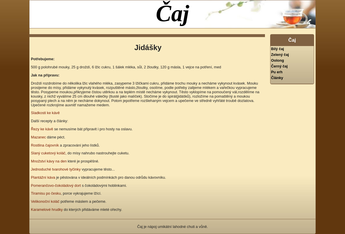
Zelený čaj (280, 54)
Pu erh (277, 72)
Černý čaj (279, 66)
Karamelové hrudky (47, 209)
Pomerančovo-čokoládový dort (56, 185)
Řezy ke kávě (42, 129)
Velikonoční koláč (45, 201)
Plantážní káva (43, 177)
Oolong (277, 60)
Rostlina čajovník (45, 145)
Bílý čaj (277, 49)
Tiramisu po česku (46, 193)
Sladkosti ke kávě (45, 113)
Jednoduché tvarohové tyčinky (56, 169)
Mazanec (38, 137)
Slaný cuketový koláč (48, 153)
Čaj (172, 13)
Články (277, 78)
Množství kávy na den (49, 161)
